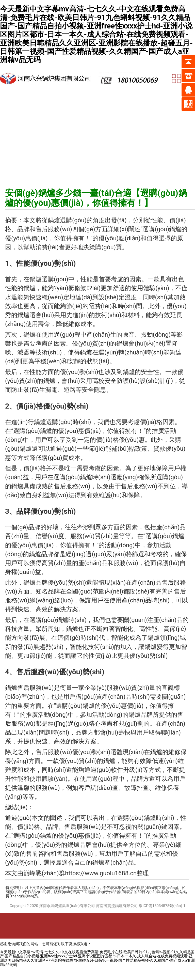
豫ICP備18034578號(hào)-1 (162, 905)
